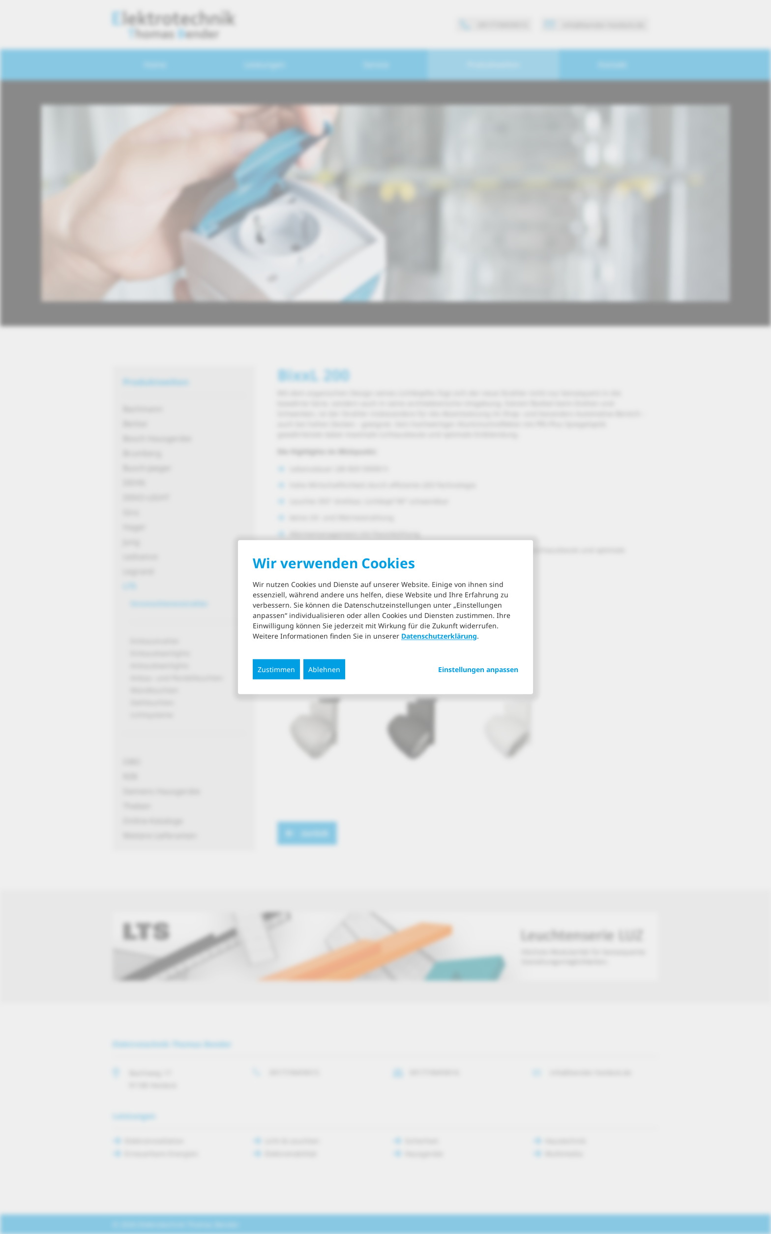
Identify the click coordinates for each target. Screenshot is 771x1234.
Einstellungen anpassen (478, 669)
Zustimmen (276, 669)
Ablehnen (324, 669)
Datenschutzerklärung (439, 635)
